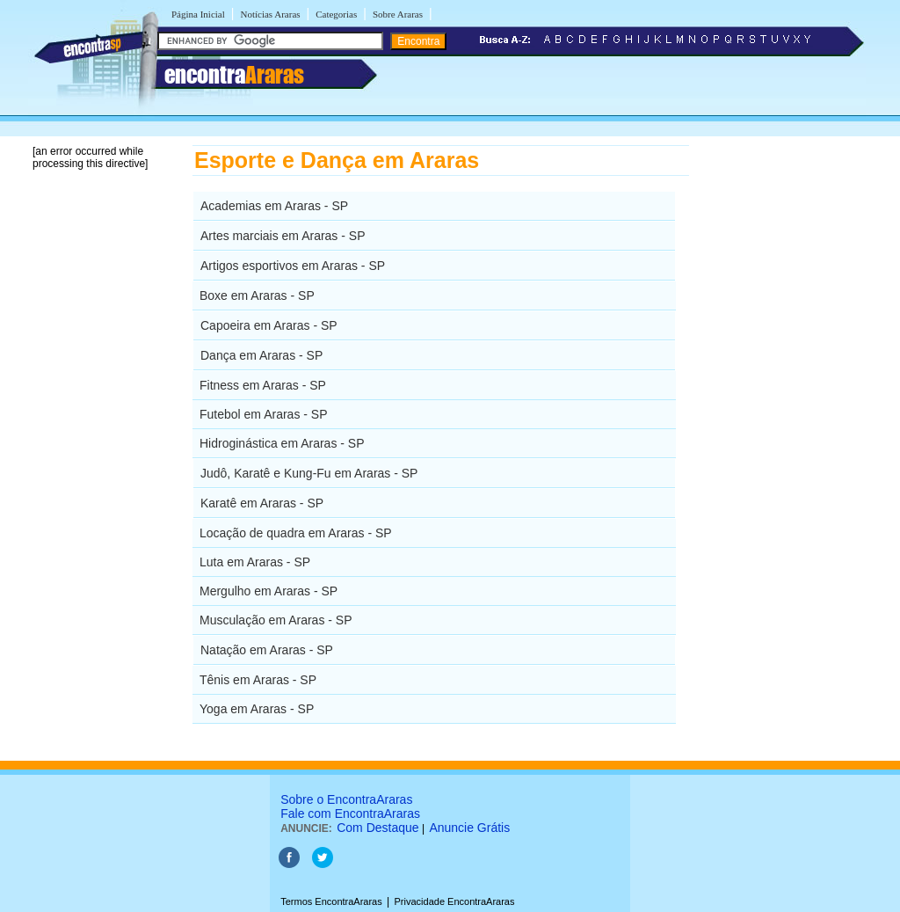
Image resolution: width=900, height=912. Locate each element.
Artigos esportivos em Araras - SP (292, 266)
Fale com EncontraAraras (350, 813)
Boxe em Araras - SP (257, 295)
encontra (234, 75)
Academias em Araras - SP (274, 206)
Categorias (336, 14)
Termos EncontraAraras (331, 901)
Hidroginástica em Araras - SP (282, 443)
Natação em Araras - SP (266, 650)
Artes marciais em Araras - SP (283, 236)
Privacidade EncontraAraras (455, 901)
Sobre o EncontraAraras (346, 799)
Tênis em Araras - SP (258, 680)
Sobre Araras (398, 14)
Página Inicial (198, 14)
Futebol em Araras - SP (264, 414)
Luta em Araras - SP (255, 562)
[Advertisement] (780, 409)
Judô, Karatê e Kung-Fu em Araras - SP (308, 473)
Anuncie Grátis (469, 828)
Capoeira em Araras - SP (269, 325)
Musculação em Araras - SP (276, 620)
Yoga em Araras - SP (257, 709)
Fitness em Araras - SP (263, 385)
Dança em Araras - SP (261, 355)
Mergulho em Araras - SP (269, 591)
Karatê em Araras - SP (261, 503)
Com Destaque (377, 828)
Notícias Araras (270, 14)
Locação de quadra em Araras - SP (296, 533)
